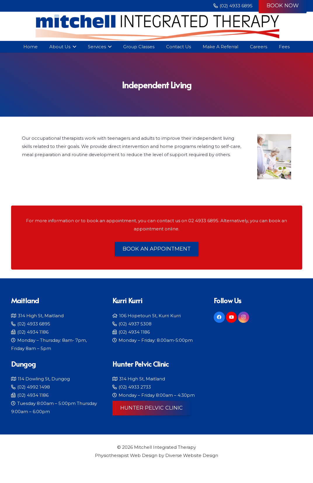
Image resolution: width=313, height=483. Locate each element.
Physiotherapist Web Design (126, 455)
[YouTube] (231, 317)
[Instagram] (243, 317)
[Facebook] (219, 317)
